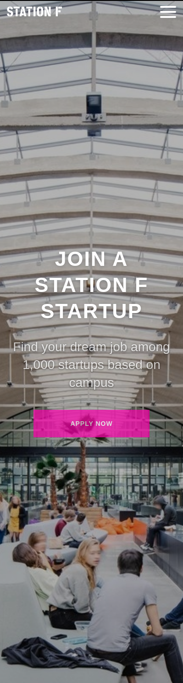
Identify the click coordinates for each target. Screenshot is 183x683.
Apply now (91, 423)
